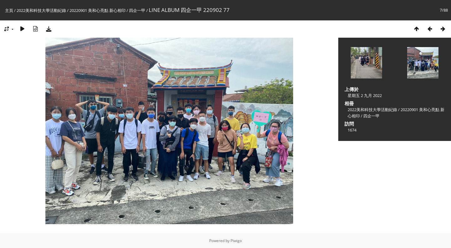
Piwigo (236, 240)
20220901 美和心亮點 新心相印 (98, 10)
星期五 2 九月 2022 (365, 95)
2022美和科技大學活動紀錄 (41, 10)
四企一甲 (137, 10)
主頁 (9, 10)
